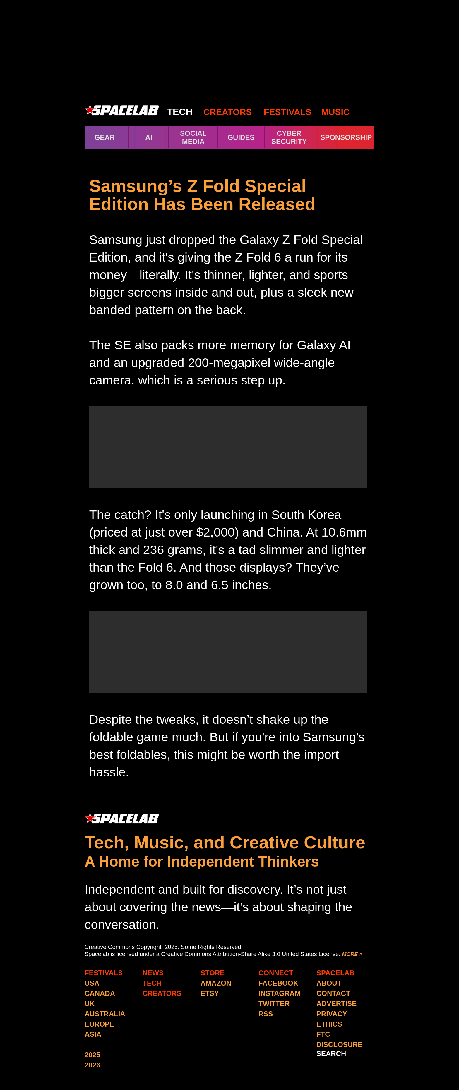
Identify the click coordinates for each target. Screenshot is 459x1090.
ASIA (93, 1034)
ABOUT (328, 983)
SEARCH (331, 1054)
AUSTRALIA (105, 1014)
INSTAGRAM (279, 993)
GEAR (105, 137)
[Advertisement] (229, 51)
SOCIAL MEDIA (193, 137)
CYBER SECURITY (289, 137)
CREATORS (227, 112)
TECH (179, 111)
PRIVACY (331, 1014)
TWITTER (274, 1004)
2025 (92, 1055)
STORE (213, 973)
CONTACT (333, 993)
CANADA (100, 993)
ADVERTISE (336, 1004)
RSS (265, 1014)
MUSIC (334, 112)
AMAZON (216, 983)
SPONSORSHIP (346, 137)
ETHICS (329, 1024)
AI (148, 137)
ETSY (210, 993)
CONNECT (275, 973)
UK (90, 1004)
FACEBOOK (278, 983)
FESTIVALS (287, 112)
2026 (92, 1065)
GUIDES (240, 137)
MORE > (352, 954)
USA (92, 983)
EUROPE (99, 1024)
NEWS (153, 973)
